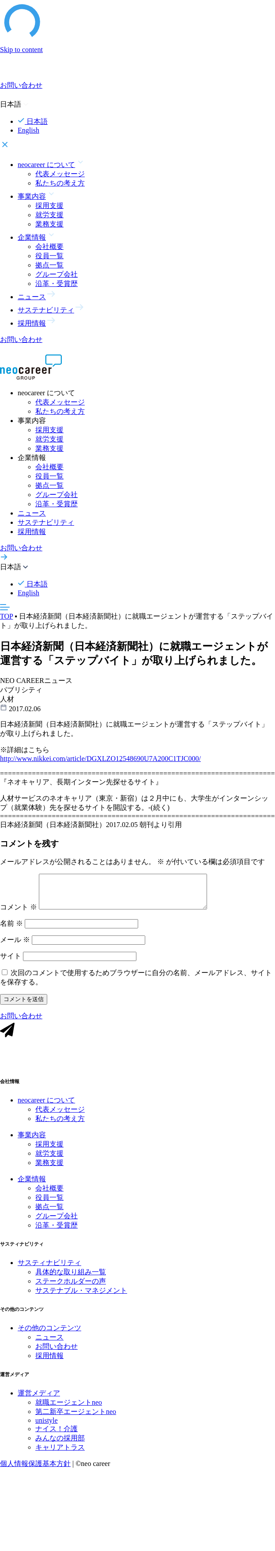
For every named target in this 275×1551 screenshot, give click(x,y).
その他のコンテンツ (49, 1336)
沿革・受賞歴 (56, 283)
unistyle (46, 1428)
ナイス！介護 (56, 1437)
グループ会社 (56, 274)
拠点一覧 (49, 265)
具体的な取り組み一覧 (70, 1280)
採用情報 (32, 531)
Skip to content (21, 49)
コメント (18, 913)
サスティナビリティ (49, 1271)
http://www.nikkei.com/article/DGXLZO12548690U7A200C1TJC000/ (100, 760)
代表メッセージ (60, 174)
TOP (6, 616)
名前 (11, 930)
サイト (10, 962)
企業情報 (32, 1187)
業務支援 (49, 224)
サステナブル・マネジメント (81, 1298)
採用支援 (49, 205)
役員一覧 (49, 256)
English (28, 130)
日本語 (33, 121)
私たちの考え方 (60, 183)
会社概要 (49, 246)
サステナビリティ (46, 522)
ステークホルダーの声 (70, 1289)
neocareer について (46, 1108)
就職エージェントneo (68, 1410)
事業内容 (32, 1143)
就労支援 (49, 215)
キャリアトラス (60, 1455)
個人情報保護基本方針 (35, 1472)
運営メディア (39, 1401)
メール (15, 946)
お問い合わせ (56, 1354)
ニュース (32, 513)
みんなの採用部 (60, 1446)
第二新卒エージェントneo (75, 1420)
